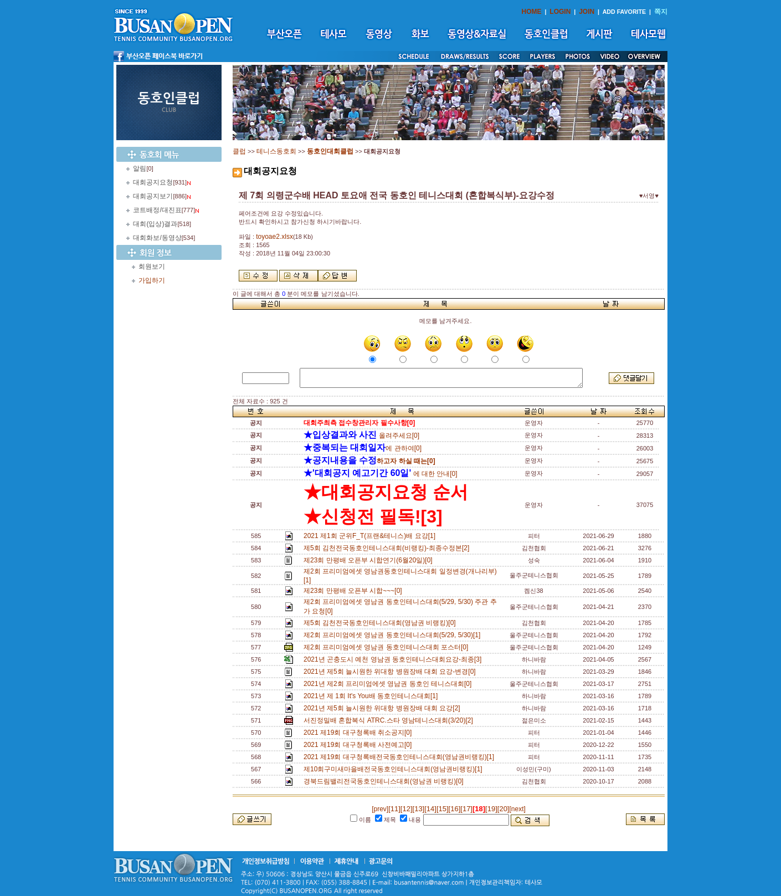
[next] (517, 809)
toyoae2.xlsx (274, 236)
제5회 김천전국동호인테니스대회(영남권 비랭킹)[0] (381, 623)
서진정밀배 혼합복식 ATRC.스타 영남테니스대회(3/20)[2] (390, 720)
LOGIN (560, 12)
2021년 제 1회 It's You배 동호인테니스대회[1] (372, 696)
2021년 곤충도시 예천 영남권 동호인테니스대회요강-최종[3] (394, 659)
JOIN (586, 12)
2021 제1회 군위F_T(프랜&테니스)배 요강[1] (371, 536)
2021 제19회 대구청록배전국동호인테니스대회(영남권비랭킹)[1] (401, 757)
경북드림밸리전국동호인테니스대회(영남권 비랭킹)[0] (385, 781)
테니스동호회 (276, 151)
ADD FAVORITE (624, 11)
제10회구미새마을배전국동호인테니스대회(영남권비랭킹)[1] (395, 769)
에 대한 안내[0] (381, 474)
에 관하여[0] (363, 448)
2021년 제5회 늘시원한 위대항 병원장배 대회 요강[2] (384, 708)
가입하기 (151, 280)
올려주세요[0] (361, 435)
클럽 (239, 151)
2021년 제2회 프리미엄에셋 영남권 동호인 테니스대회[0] (389, 684)
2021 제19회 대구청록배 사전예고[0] (359, 745)
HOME (532, 12)
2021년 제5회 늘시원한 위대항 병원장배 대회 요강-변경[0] (391, 671)
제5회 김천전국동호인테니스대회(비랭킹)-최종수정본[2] (388, 548)
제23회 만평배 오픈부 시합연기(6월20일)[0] (370, 560)
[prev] (380, 809)
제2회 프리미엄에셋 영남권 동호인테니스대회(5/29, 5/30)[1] (394, 635)
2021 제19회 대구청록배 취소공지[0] (359, 732)
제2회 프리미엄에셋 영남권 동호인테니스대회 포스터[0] (388, 647)
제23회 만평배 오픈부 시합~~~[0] (354, 591)
